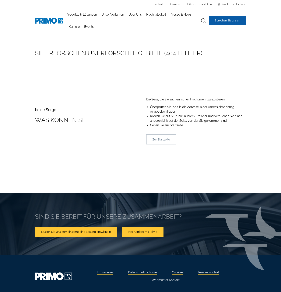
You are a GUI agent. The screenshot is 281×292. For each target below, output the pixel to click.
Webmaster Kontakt (166, 280)
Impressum (105, 272)
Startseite (176, 125)
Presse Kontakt (208, 272)
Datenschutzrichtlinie (142, 272)
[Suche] (203, 20)
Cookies (177, 272)
